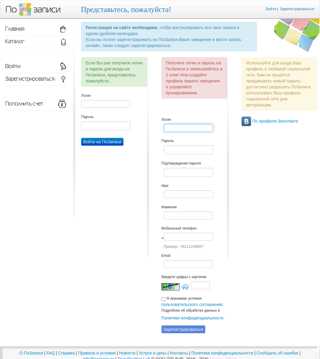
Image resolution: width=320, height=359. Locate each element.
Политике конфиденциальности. (192, 318)
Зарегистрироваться (297, 9)
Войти (271, 9)
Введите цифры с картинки (184, 277)
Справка (66, 353)
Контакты (179, 353)
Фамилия (169, 207)
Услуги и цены (152, 353)
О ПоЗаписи (31, 353)
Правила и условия (97, 353)
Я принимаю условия (184, 298)
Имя (164, 186)
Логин (86, 95)
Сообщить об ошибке (277, 353)
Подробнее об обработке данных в (190, 310)
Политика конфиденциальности (222, 353)
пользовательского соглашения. (192, 304)
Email (165, 256)
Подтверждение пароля (181, 163)
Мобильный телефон (179, 228)
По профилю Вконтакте (269, 121)
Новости (127, 353)
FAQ (50, 353)
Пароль (87, 117)
